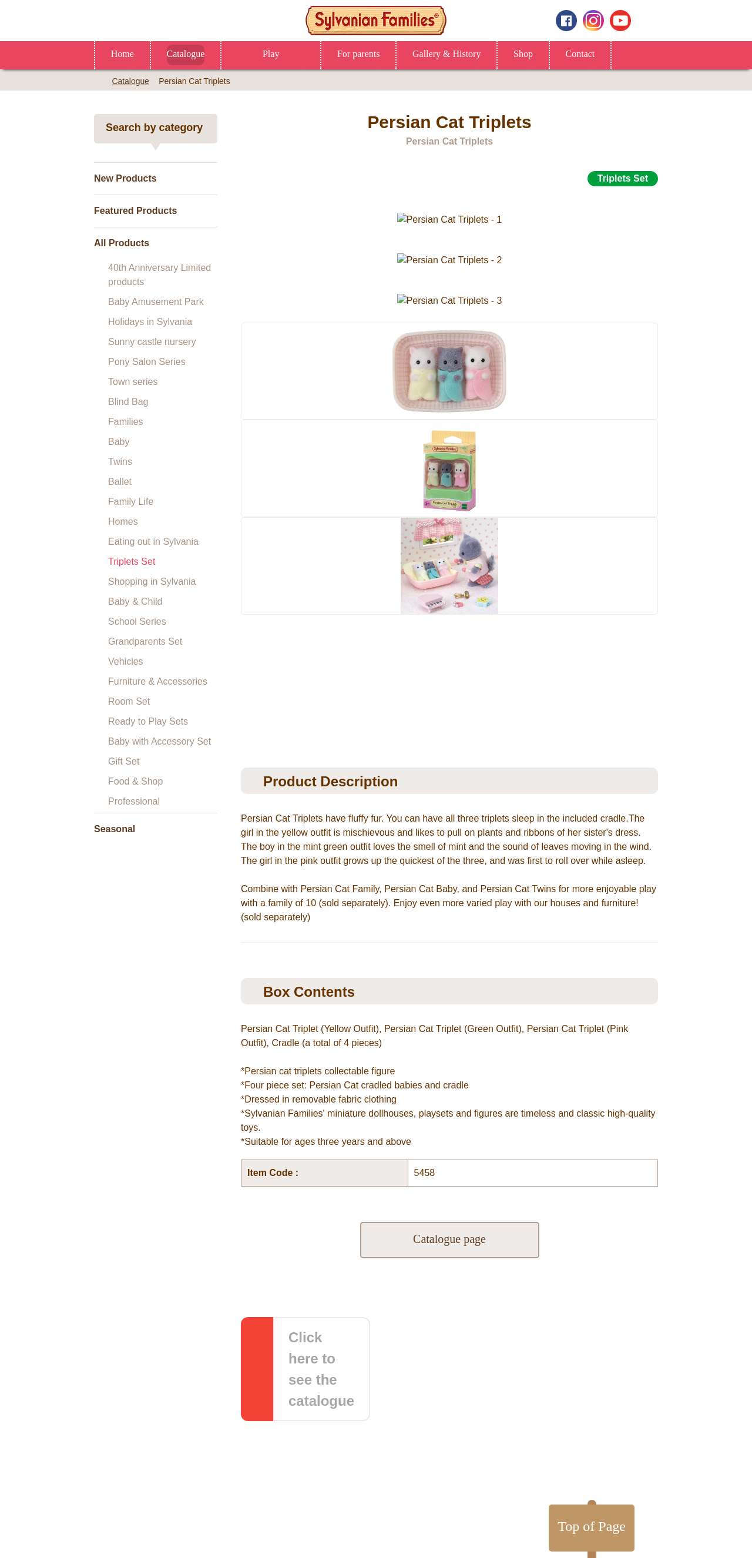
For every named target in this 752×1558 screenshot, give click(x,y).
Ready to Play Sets (148, 721)
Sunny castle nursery (152, 342)
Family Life (130, 502)
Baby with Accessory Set (159, 741)
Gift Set (123, 761)
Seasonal (114, 829)
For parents (369, 54)
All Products (121, 243)
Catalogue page (449, 1212)
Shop (546, 54)
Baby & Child (135, 602)
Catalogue (188, 54)
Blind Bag (128, 402)
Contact (607, 54)
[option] (449, 357)
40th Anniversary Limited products (159, 275)
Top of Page (587, 1334)
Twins (120, 462)
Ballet (120, 482)
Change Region (376, 1530)
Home (123, 54)
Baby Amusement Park (156, 302)
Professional (134, 801)
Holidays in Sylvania (150, 322)
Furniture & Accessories (157, 681)
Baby (118, 442)
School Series (137, 621)
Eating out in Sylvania (153, 542)
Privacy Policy (419, 1466)
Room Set (129, 701)
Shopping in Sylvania (152, 582)
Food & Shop (135, 781)
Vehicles (125, 661)
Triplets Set (131, 562)
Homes (123, 522)
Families (125, 422)
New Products (125, 178)
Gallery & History (465, 54)
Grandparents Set (145, 641)
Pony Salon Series (147, 362)
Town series (132, 382)
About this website (340, 1466)
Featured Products (135, 211)
